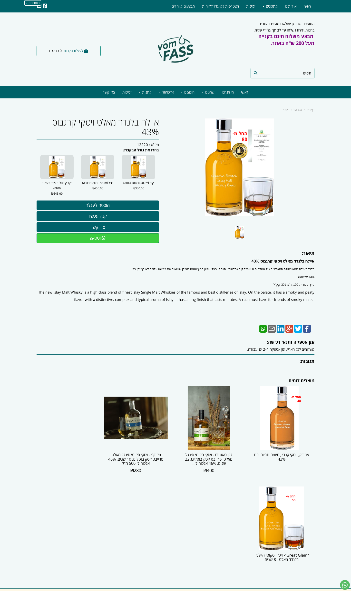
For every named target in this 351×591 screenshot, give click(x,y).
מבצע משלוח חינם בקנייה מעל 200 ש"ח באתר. (286, 39)
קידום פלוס (168, 588)
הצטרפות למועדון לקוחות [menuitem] (220, 6)
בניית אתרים (156, 588)
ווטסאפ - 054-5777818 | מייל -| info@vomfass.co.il (175, 569)
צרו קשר (166, 503)
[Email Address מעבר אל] (294, 554)
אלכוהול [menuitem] (166, 92)
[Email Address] (39, 6)
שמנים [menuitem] (208, 92)
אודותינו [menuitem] (290, 6)
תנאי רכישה (235, 519)
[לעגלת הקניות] (69, 51)
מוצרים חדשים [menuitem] (304, 514)
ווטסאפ (98, 238)
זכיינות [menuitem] (126, 92)
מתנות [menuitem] (145, 92)
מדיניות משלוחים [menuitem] (302, 535)
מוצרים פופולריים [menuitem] (302, 508)
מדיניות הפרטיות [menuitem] (302, 529)
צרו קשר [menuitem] (109, 92)
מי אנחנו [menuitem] (228, 92)
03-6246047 (223, 514)
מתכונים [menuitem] (270, 6)
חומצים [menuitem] (188, 92)
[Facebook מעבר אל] (308, 554)
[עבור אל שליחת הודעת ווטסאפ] (345, 585)
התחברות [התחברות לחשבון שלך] (32, 3)
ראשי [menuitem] (244, 92)
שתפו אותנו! (150, 503)
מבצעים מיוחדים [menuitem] (183, 6)
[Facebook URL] (45, 6)
